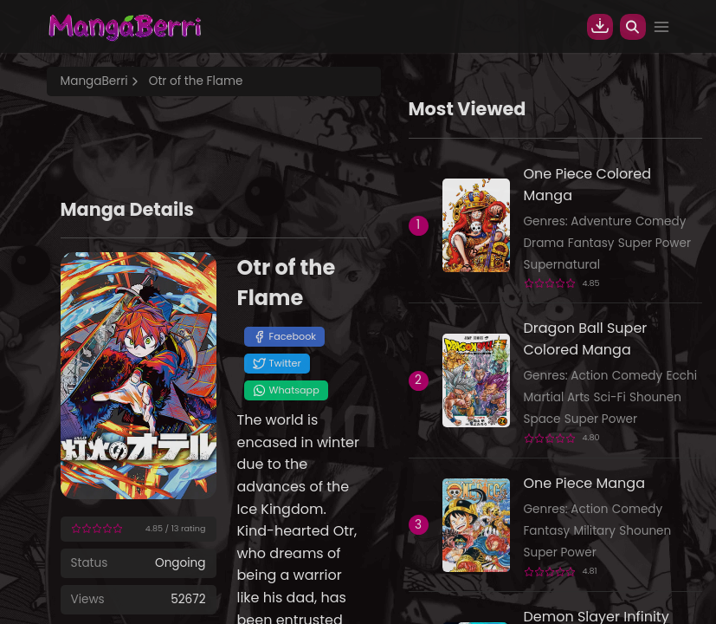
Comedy (660, 221)
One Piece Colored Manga (588, 184)
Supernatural (562, 265)
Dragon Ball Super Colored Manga (586, 339)
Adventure (601, 221)
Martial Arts (557, 397)
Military (594, 531)
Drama (544, 243)
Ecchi (681, 375)
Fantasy (591, 243)
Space (542, 419)
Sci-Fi (609, 397)
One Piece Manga (585, 483)
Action (589, 375)
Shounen (655, 397)
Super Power (654, 243)
